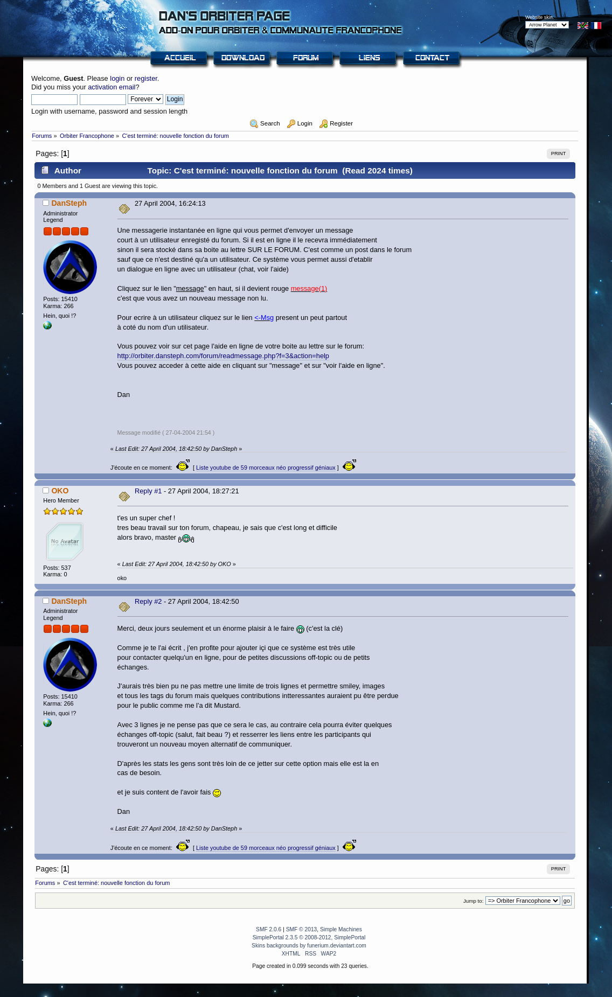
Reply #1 (148, 491)
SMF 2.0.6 (268, 929)
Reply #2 (148, 601)
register (146, 78)
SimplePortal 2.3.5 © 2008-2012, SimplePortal (309, 937)
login (117, 78)
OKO (59, 490)
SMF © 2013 (301, 929)
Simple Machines (341, 929)
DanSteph (69, 203)
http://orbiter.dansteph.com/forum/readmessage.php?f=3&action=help (223, 356)
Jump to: (473, 901)
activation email (111, 87)
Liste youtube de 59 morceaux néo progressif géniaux (266, 467)
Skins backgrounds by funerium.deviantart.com (309, 946)
